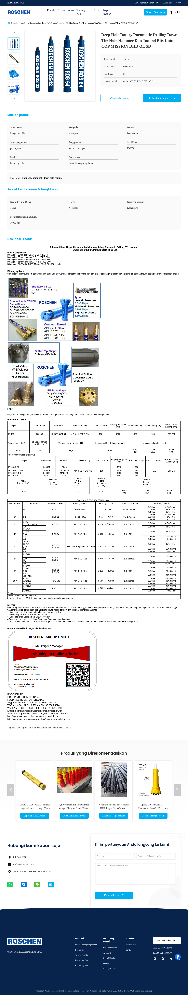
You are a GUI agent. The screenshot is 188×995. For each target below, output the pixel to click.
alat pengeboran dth (41, 727)
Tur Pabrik (107, 953)
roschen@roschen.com (23, 864)
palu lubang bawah (21, 727)
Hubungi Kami (109, 968)
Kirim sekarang (114, 895)
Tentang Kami (81, 12)
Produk (61, 10)
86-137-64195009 (165, 948)
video (71, 10)
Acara (97, 10)
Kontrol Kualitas (109, 958)
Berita (128, 950)
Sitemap (106, 963)
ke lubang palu (34, 23)
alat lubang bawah (62, 727)
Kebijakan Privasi (43, 991)
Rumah (51, 10)
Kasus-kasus (131, 945)
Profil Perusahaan (110, 948)
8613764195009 (20, 857)
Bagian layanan (107, 12)
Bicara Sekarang (155, 12)
